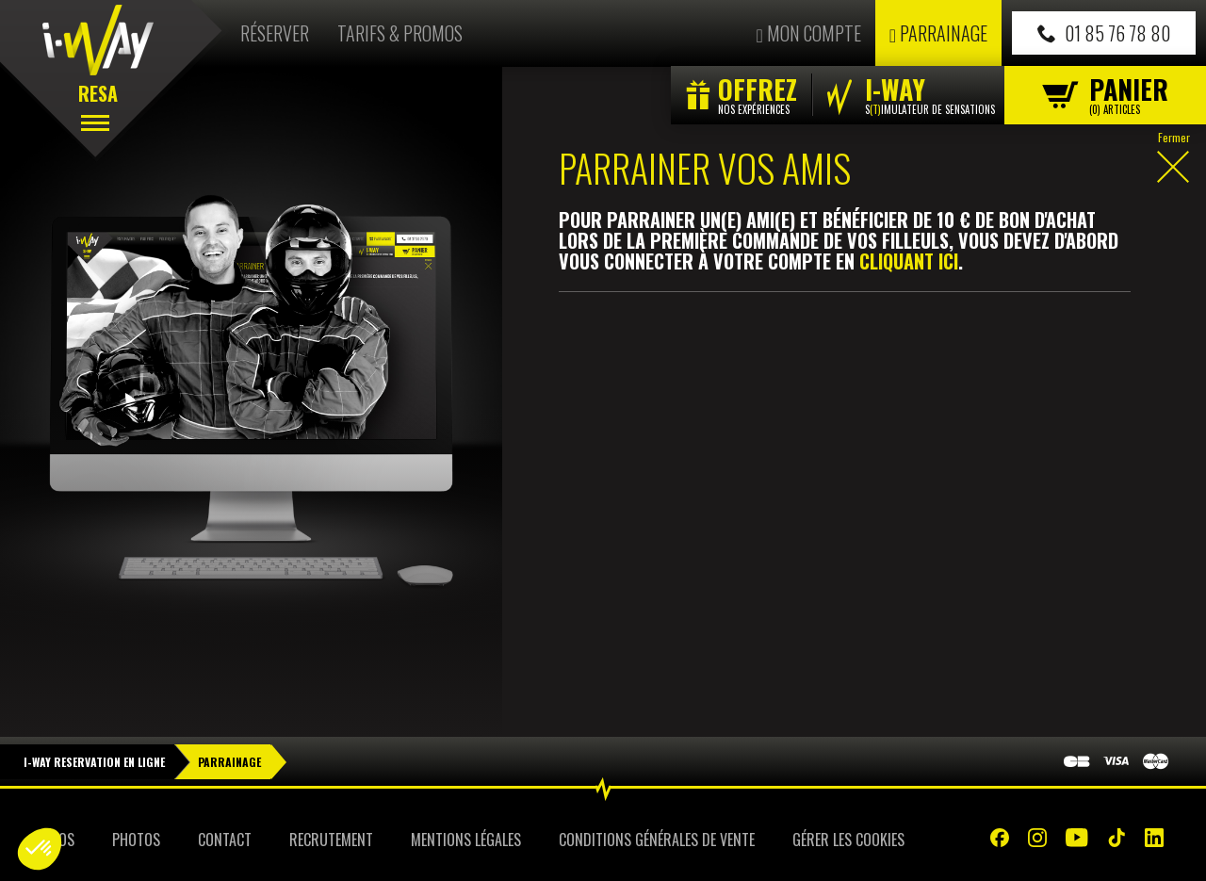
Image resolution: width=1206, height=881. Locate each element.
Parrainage (938, 33)
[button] (39, 849)
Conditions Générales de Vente (657, 839)
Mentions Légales (466, 839)
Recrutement (331, 839)
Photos (136, 839)
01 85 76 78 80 (1103, 33)
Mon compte (808, 33)
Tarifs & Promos (400, 33)
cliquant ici (908, 261)
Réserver (274, 33)
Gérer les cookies (848, 839)
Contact (225, 839)
